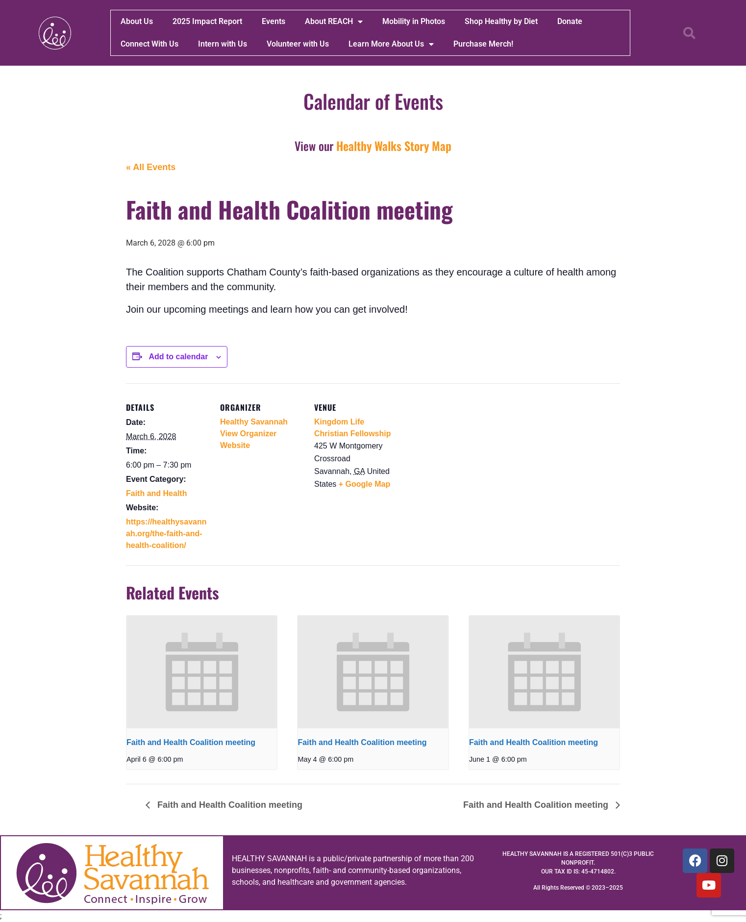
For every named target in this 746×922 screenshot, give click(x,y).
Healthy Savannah (254, 422)
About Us (137, 21)
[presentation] (201, 672)
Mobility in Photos (413, 21)
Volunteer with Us (298, 44)
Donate (569, 21)
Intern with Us (222, 44)
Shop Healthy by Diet (501, 21)
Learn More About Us (391, 44)
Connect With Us (149, 44)
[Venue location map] (460, 450)
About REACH (334, 21)
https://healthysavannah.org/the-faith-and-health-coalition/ (166, 533)
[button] (689, 33)
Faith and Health (156, 493)
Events (273, 21)
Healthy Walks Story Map (393, 145)
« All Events (150, 167)
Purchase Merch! (483, 44)
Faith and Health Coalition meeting (190, 742)
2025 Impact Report (207, 21)
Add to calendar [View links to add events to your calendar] (178, 356)
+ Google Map (364, 484)
